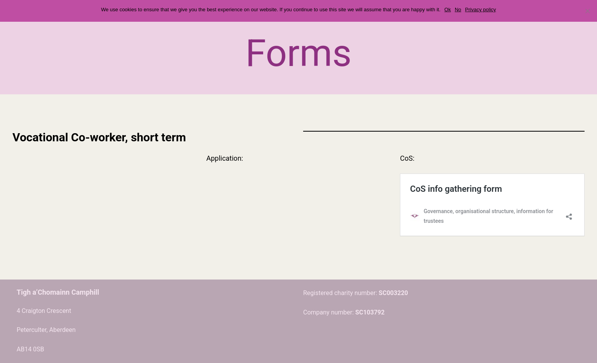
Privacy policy (480, 9)
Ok (447, 9)
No (458, 9)
